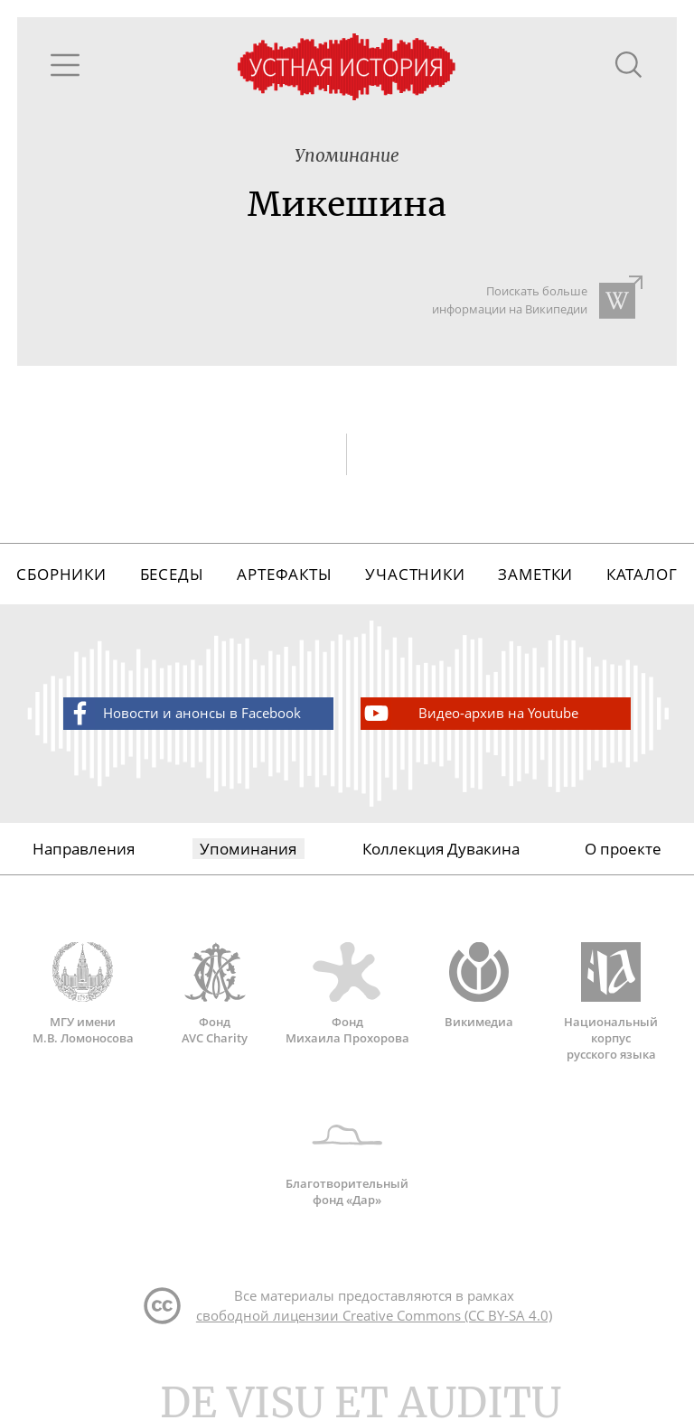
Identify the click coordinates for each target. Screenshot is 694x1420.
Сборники (61, 574)
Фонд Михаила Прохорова (347, 993)
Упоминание (347, 155)
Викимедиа (479, 985)
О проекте (623, 848)
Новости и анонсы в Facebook (183, 713)
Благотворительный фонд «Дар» (347, 1156)
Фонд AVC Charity (215, 993)
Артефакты (285, 574)
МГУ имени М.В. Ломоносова (83, 993)
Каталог (642, 574)
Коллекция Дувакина (441, 848)
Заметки (535, 574)
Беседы (172, 574)
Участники (415, 574)
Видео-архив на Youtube (469, 713)
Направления (84, 848)
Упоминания (248, 848)
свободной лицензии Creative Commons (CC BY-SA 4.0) (374, 1315)
